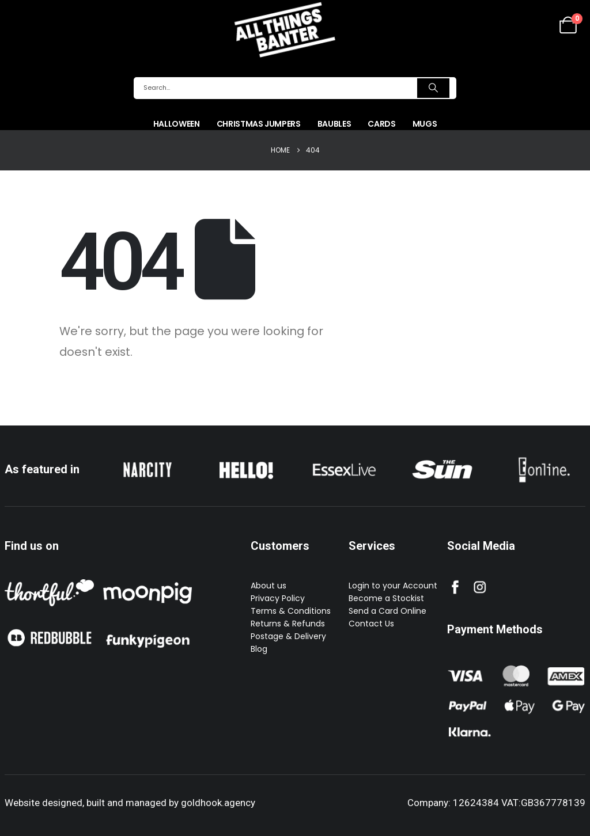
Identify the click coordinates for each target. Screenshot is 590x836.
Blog (259, 649)
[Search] (433, 88)
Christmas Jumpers (259, 124)
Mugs (425, 124)
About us (268, 585)
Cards (381, 124)
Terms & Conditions (291, 611)
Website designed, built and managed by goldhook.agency (130, 802)
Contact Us (371, 623)
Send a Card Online (387, 611)
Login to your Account (393, 585)
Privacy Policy (278, 598)
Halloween (176, 124)
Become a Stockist (386, 598)
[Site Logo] (284, 29)
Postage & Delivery (288, 636)
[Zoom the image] (147, 460)
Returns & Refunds (288, 623)
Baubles (334, 124)
